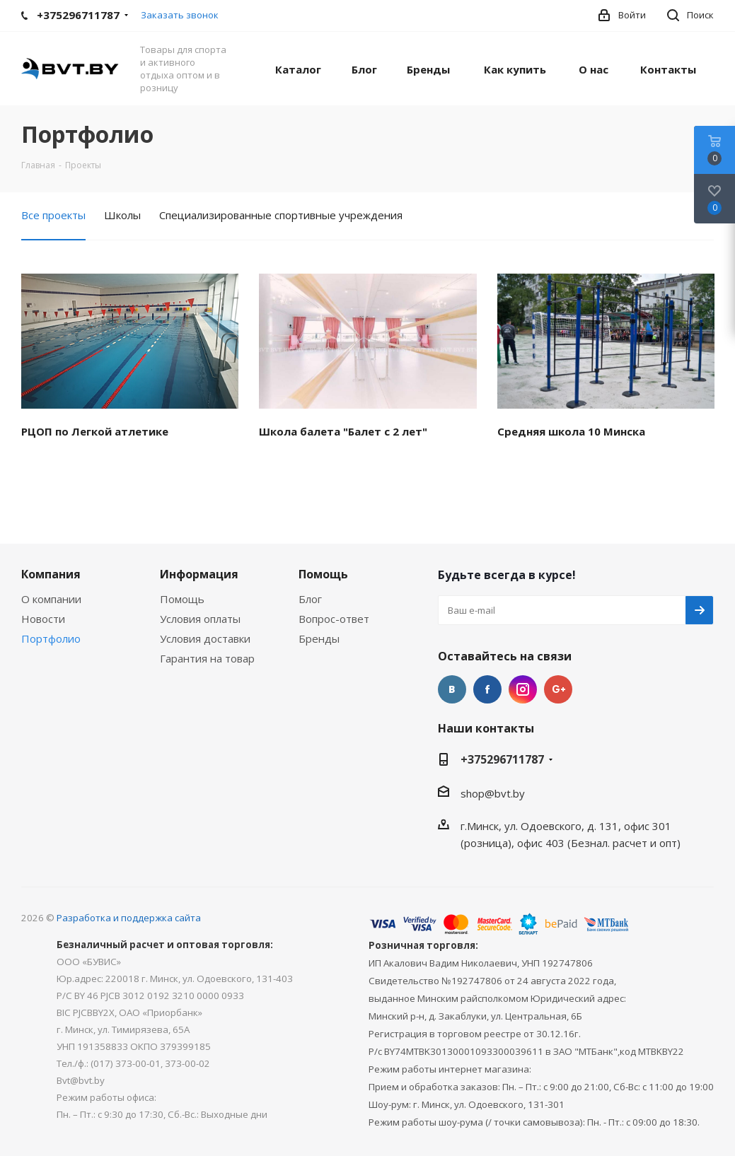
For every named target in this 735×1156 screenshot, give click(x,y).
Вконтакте (452, 689)
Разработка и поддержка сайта (129, 917)
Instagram (523, 689)
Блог (310, 599)
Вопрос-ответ (334, 619)
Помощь (182, 599)
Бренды (319, 638)
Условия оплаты (200, 619)
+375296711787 (502, 759)
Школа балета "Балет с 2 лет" (343, 431)
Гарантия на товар (207, 658)
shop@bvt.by (493, 793)
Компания (51, 574)
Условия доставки (205, 638)
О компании (51, 599)
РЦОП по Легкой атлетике (94, 431)
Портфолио (51, 638)
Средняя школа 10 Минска (571, 431)
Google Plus (558, 689)
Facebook (487, 689)
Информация (199, 574)
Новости (43, 619)
